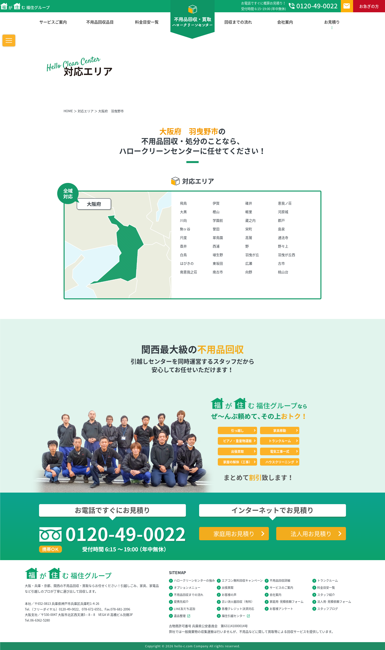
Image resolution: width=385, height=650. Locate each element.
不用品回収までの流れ (188, 595)
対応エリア (86, 111)
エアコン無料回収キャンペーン (242, 580)
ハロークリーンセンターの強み (194, 580)
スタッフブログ (327, 609)
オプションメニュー (187, 587)
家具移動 (279, 430)
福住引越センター (236, 616)
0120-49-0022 (313, 6)
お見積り (332, 24)
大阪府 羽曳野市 (111, 111)
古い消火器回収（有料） (238, 601)
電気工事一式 (279, 451)
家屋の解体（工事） (237, 461)
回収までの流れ (238, 22)
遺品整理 (183, 616)
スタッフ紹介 (326, 595)
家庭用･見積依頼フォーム (286, 601)
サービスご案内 (53, 22)
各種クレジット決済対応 (238, 609)
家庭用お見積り (234, 533)
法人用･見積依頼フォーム (334, 601)
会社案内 (285, 22)
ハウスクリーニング (279, 461)
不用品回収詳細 (280, 580)
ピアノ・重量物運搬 (237, 440)
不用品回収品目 (100, 22)
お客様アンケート (281, 609)
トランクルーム (280, 440)
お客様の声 (229, 595)
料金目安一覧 (147, 22)
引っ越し (237, 430)
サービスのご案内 (281, 587)
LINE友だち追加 (184, 609)
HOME (68, 111)
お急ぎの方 (369, 6)
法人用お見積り (311, 533)
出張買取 (237, 451)
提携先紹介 (181, 601)
